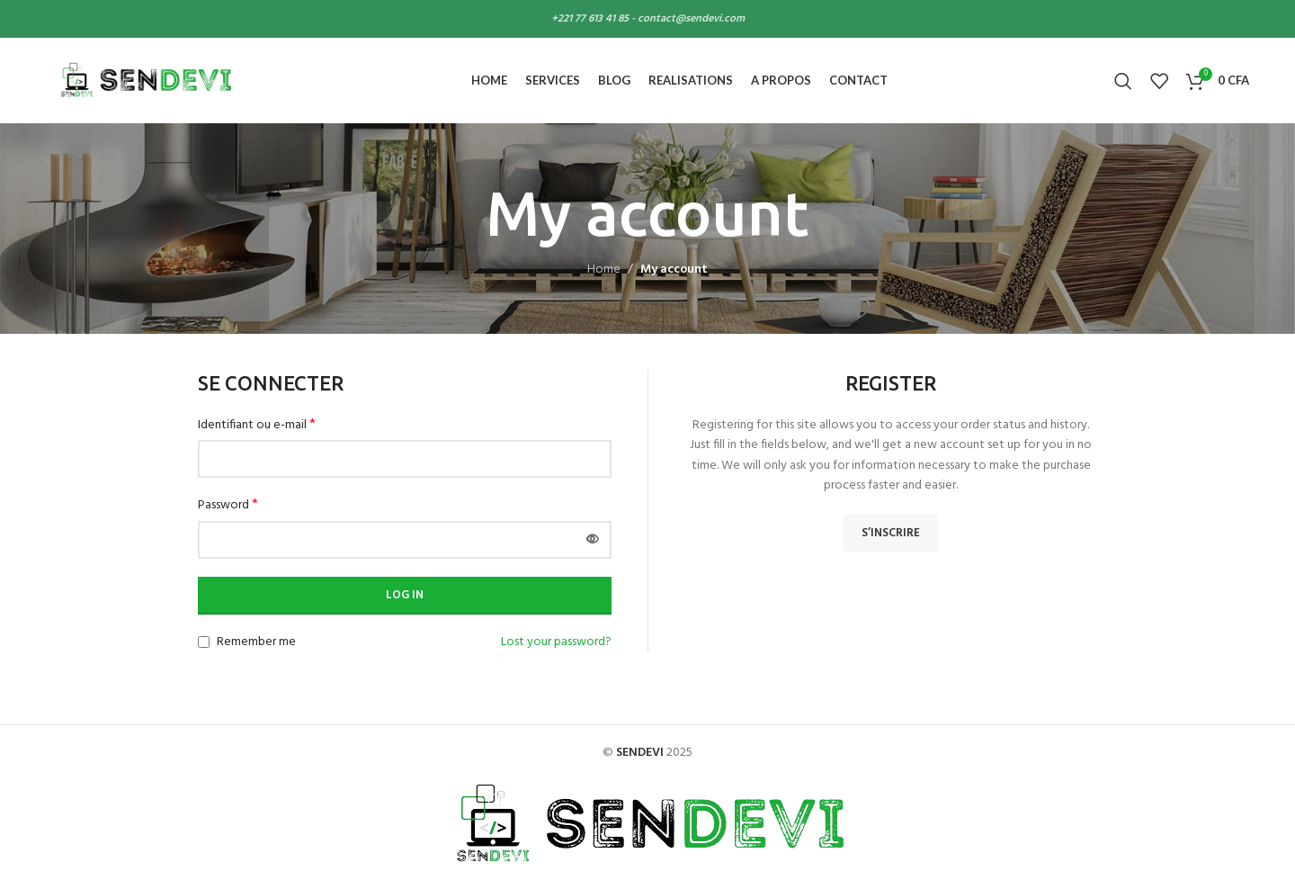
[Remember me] (204, 642)
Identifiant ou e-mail (257, 426)
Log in (405, 595)
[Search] (1123, 81)
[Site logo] (145, 80)
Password (228, 506)
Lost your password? (556, 642)
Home (604, 269)
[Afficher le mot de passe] (593, 540)
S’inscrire (891, 533)
